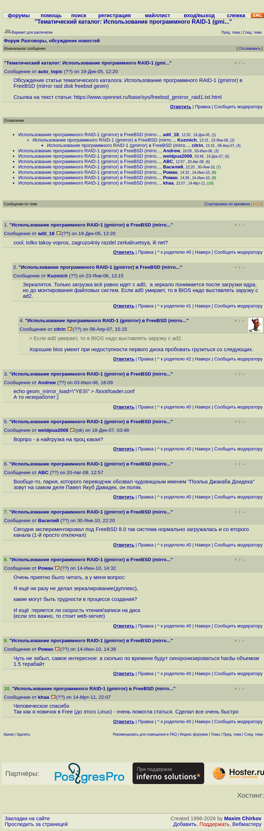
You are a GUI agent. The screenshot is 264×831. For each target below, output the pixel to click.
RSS (257, 204)
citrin (197, 145)
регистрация (114, 15)
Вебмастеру (246, 824)
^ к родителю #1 (174, 306)
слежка (236, 15)
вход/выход (199, 15)
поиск (78, 15)
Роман (170, 172)
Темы (215, 734)
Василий (173, 166)
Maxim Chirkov (242, 818)
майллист (157, 15)
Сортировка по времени (227, 204)
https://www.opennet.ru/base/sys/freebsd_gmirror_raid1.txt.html (147, 97)
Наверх (203, 252)
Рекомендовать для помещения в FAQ (145, 734)
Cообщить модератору (238, 106)
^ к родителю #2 (174, 359)
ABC (168, 161)
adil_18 (171, 134)
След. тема (253, 734)
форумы (19, 15)
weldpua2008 (177, 156)
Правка (202, 106)
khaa (168, 183)
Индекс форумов (194, 734)
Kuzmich (187, 140)
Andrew (171, 150)
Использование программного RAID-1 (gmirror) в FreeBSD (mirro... (89, 134)
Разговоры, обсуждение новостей (60, 40)
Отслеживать (249, 49)
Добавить (185, 824)
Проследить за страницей (36, 824)
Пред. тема (232, 734)
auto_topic (50, 71)
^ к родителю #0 (174, 252)
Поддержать (215, 824)
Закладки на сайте (27, 818)
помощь (51, 15)
